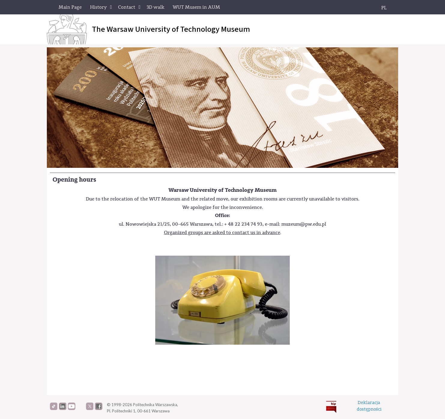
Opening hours (74, 179)
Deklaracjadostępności (369, 406)
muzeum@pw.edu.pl (303, 224)
